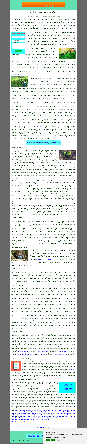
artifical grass (62, 351)
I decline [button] (52, 440)
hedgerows (73, 278)
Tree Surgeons (37, 432)
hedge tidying (40, 367)
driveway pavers (69, 350)
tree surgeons (53, 353)
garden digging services (25, 354)
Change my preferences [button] (60, 440)
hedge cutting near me (62, 401)
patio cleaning (52, 350)
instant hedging (37, 222)
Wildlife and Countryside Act (44, 259)
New (22, 432)
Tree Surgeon (47, 417)
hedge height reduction (22, 294)
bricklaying (14, 353)
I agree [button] (48, 440)
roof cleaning (70, 353)
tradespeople (21, 356)
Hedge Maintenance (35, 411)
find (16, 334)
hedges (29, 115)
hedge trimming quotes (50, 346)
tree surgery (71, 369)
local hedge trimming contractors (37, 386)
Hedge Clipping (46, 416)
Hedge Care (14, 419)
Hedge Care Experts (56, 410)
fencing (43, 354)
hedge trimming (43, 344)
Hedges (13, 70)
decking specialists (43, 351)
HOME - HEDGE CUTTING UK (43, 427)
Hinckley (38, 126)
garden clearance (23, 351)
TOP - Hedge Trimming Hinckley (20, 421)
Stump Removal (38, 417)
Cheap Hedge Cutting (21, 410)
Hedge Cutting (45, 411)
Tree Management (57, 417)
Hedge (12, 126)
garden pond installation (34, 353)
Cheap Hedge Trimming (23, 414)
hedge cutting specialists (60, 348)
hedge (74, 37)
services (72, 136)
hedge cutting (53, 366)
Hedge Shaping (25, 411)
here (70, 346)
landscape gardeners (33, 350)
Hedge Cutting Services (34, 410)
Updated (25, 432)
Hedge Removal (35, 414)
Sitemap (12, 432)
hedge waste (51, 88)
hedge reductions (50, 364)
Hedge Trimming (21, 413)
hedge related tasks (68, 373)
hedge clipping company (50, 120)
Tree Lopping (29, 417)
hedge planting (28, 167)
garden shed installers (60, 354)
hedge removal (65, 395)
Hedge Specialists (65, 413)
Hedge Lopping (15, 411)
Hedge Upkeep (46, 410)
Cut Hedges (46, 413)
